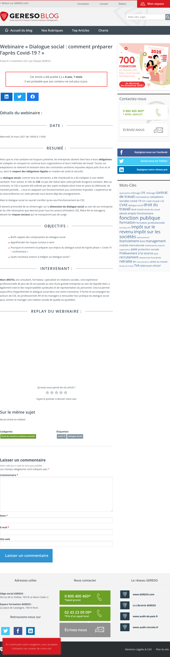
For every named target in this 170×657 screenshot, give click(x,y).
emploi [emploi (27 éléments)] (132, 213)
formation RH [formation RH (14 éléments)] (125, 228)
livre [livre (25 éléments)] (142, 241)
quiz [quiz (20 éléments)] (156, 253)
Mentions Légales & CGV (138, 649)
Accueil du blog (21, 30)
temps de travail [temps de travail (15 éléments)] (126, 266)
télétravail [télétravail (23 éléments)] (146, 265)
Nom (4, 515)
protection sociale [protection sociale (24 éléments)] (148, 249)
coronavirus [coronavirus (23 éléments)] (142, 197)
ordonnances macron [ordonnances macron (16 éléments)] (155, 245)
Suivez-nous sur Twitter (143, 161)
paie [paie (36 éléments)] (134, 249)
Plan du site (162, 649)
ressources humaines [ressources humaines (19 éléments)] (150, 257)
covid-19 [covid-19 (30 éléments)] (135, 201)
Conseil (104, 3)
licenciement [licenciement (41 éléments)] (129, 241)
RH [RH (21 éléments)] (134, 261)
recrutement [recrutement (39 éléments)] (128, 257)
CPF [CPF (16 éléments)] (143, 201)
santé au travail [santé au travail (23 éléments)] (158, 261)
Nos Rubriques (52, 30)
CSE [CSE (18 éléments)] (162, 201)
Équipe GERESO (42, 61)
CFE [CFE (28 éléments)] (143, 193)
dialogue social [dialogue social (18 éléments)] (135, 205)
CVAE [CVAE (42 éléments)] (123, 205)
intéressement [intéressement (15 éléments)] (143, 237)
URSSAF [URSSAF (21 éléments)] (156, 265)
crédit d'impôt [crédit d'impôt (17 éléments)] (153, 201)
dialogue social (75, 436)
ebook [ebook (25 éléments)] (123, 213)
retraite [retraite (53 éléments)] (125, 261)
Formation (83, 3)
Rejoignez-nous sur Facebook (143, 152)
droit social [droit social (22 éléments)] (137, 209)
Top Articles (80, 30)
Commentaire (9, 475)
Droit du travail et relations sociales (18, 436)
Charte (103, 30)
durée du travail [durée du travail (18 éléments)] (152, 209)
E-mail (4, 527)
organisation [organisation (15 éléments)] (124, 249)
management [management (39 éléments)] (156, 241)
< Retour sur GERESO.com (14, 3)
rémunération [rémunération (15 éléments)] (143, 262)
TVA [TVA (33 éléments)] (136, 265)
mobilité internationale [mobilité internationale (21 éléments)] (131, 245)
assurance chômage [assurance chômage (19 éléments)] (129, 193)
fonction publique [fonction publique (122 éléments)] (139, 217)
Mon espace (155, 4)
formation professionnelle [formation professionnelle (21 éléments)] (150, 222)
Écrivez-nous (143, 130)
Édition (122, 3)
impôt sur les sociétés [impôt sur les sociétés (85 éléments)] (139, 234)
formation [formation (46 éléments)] (127, 222)
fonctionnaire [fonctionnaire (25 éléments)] (145, 213)
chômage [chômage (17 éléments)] (150, 193)
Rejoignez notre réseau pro (143, 170)
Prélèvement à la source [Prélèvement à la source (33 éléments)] (136, 253)
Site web (5, 539)
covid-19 (62, 436)
